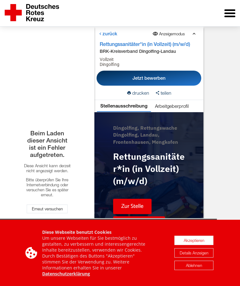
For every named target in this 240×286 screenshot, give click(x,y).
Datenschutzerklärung (66, 274)
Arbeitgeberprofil (172, 106)
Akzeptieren (194, 240)
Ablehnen (194, 265)
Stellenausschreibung (124, 105)
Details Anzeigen (194, 253)
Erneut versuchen (47, 209)
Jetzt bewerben (149, 78)
